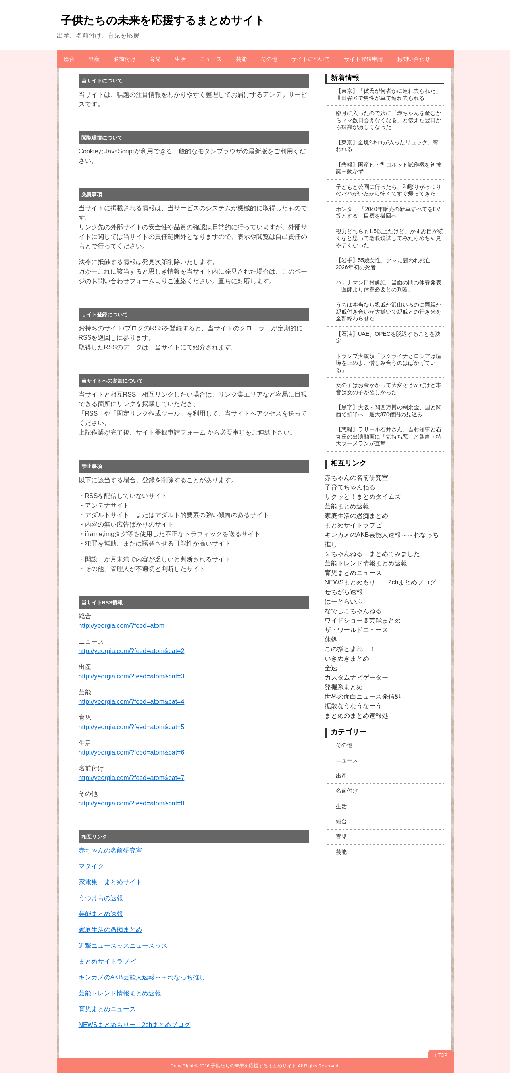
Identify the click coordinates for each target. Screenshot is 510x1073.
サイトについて (310, 59)
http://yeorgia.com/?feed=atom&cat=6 (132, 752)
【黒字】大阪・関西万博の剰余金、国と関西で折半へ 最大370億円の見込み (388, 411)
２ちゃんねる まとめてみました (372, 553)
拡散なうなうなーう (353, 706)
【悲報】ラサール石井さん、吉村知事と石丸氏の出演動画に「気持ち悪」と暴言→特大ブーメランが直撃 (388, 436)
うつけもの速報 (101, 898)
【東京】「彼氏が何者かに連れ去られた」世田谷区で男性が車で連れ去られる (388, 94)
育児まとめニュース (107, 1009)
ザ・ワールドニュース (356, 630)
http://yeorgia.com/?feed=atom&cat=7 (132, 777)
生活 (180, 59)
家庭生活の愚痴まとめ (110, 929)
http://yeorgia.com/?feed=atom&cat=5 (132, 727)
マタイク (91, 866)
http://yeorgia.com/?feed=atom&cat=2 (132, 651)
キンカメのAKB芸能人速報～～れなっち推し (142, 977)
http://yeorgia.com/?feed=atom (122, 625)
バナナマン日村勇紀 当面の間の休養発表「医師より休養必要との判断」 (388, 286)
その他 (269, 59)
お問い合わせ (413, 59)
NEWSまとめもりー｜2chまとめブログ (135, 1024)
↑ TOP (441, 1055)
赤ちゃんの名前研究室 (110, 850)
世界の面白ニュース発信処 (363, 696)
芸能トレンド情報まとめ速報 (120, 993)
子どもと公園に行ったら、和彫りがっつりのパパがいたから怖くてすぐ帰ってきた (388, 190)
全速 (331, 668)
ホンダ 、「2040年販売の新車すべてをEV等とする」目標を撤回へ (388, 212)
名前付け (125, 59)
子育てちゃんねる (350, 487)
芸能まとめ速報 (101, 913)
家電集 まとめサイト (110, 882)
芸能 (241, 59)
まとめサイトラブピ (107, 961)
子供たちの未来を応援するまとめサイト (163, 20)
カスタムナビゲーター (356, 677)
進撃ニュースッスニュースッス (123, 945)
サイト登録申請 (363, 59)
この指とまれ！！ (350, 649)
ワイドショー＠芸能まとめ (363, 620)
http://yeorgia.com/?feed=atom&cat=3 (132, 676)
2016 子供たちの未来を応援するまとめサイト (247, 1065)
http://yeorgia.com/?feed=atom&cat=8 (132, 803)
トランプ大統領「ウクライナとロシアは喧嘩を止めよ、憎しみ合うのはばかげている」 (388, 363)
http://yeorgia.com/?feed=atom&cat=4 (132, 701)
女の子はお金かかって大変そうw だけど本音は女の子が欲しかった (388, 388)
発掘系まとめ (344, 687)
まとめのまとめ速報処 (356, 715)
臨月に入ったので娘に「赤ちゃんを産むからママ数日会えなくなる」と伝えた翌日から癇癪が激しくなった (388, 120)
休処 (331, 639)
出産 (94, 59)
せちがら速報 (344, 591)
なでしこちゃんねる (353, 610)
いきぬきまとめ (347, 658)
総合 (69, 59)
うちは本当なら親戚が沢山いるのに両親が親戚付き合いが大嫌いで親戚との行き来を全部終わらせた (388, 311)
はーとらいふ (344, 601)
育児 (155, 59)
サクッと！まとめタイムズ (363, 496)
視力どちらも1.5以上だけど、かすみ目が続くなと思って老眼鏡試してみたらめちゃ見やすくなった (389, 238)
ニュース (211, 59)
